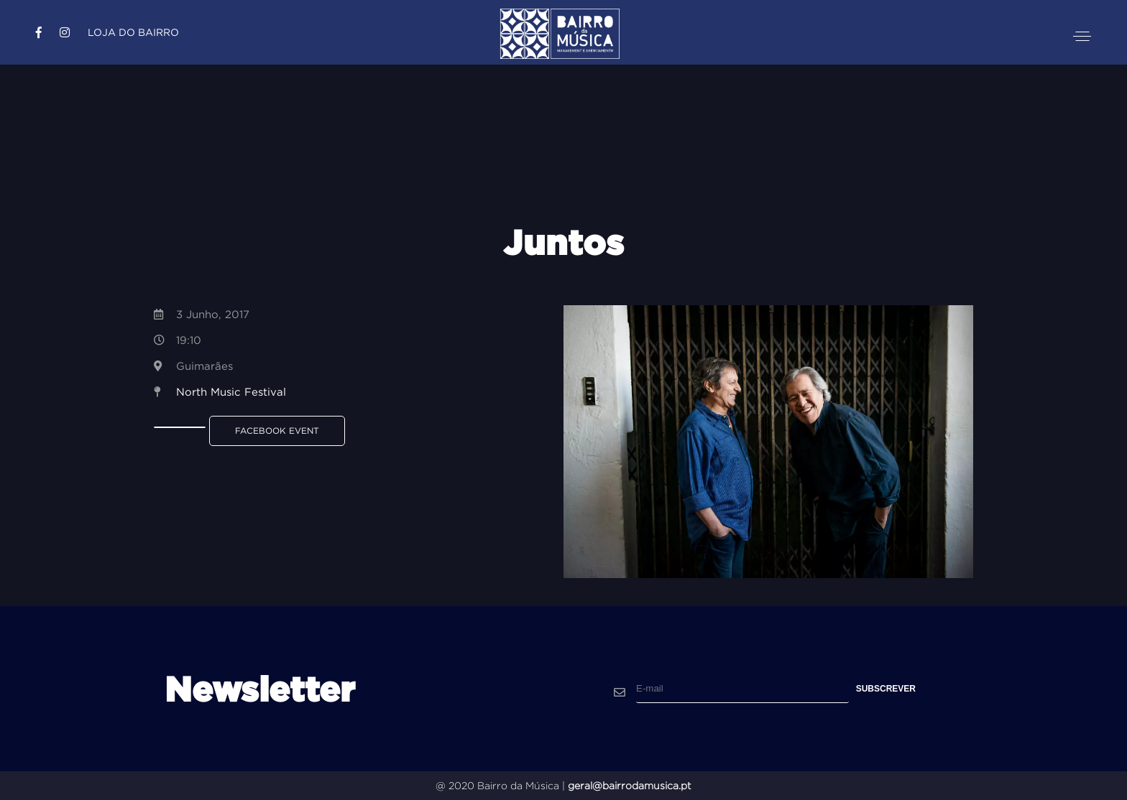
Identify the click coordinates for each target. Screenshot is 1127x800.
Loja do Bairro (133, 32)
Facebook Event (277, 430)
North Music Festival (231, 392)
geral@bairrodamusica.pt (629, 785)
